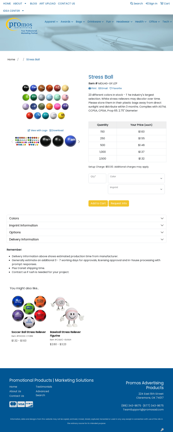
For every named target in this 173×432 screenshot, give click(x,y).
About (17, 3)
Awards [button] (65, 22)
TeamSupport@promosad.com (143, 409)
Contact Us (66, 3)
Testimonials (44, 387)
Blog (33, 3)
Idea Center (11, 11)
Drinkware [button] (94, 22)
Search (136, 3)
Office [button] (153, 22)
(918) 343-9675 (131, 405)
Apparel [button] (50, 22)
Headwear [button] (123, 22)
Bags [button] (79, 22)
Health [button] (139, 22)
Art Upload (47, 3)
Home (7, 3)
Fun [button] (108, 22)
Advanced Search (42, 393)
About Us (15, 391)
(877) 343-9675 (153, 405)
